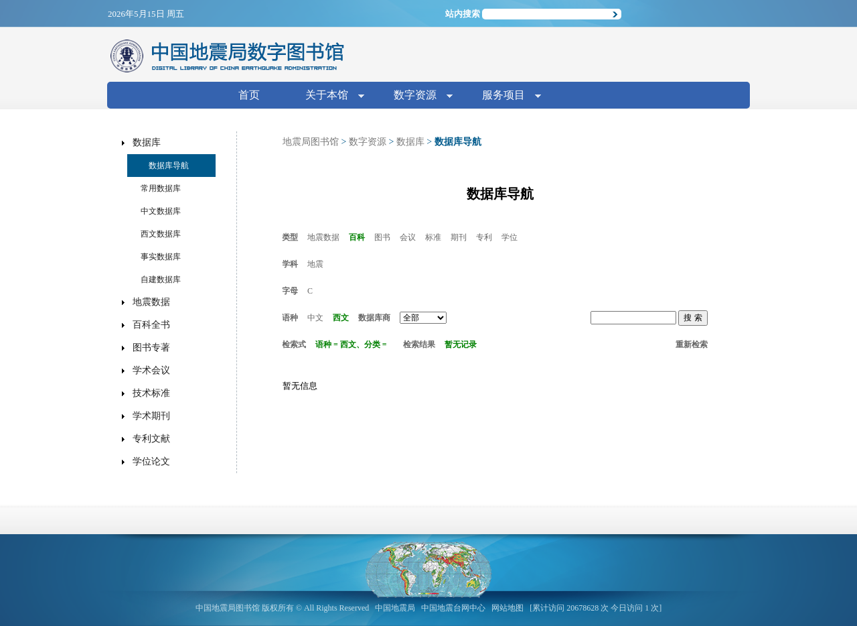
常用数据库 (161, 188)
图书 (382, 237)
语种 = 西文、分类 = (351, 344)
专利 (484, 237)
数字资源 (418, 96)
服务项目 (506, 96)
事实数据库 (161, 256)
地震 (315, 264)
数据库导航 (169, 165)
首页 (249, 95)
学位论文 (151, 461)
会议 (408, 237)
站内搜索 (462, 14)
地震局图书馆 (311, 142)
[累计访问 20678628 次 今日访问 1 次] (595, 608)
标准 (433, 237)
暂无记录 (461, 344)
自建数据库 (161, 279)
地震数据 (323, 237)
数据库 (410, 142)
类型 (290, 237)
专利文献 (151, 439)
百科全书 (151, 325)
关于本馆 (329, 96)
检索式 (294, 344)
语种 (290, 317)
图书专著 (151, 347)
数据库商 (374, 317)
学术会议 (151, 370)
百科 (357, 237)
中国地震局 (395, 608)
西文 (341, 317)
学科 (290, 264)
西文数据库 (161, 234)
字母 (290, 291)
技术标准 (151, 393)
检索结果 (419, 344)
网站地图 (507, 608)
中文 (315, 317)
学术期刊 (151, 416)
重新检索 (692, 344)
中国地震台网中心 (453, 608)
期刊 (459, 237)
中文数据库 (161, 211)
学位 (509, 237)
